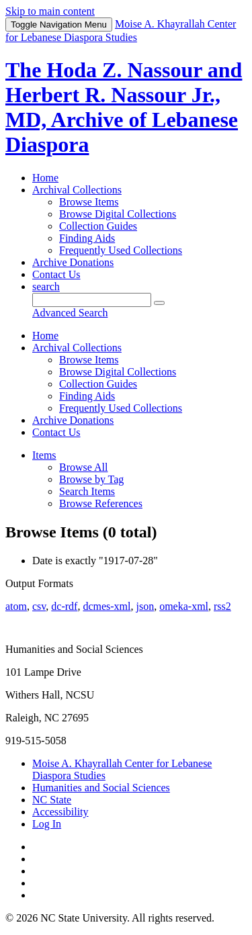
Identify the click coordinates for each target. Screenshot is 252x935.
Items (44, 455)
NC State (51, 799)
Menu (59, 24)
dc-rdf (64, 606)
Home (45, 177)
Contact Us (56, 274)
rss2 (222, 606)
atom (16, 606)
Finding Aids (87, 238)
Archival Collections (77, 189)
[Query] (91, 300)
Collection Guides (98, 226)
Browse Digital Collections (117, 214)
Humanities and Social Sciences (101, 787)
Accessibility (60, 811)
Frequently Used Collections (120, 250)
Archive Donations (73, 262)
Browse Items (88, 202)
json (145, 606)
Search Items (87, 491)
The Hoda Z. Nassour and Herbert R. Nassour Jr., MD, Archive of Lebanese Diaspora (123, 107)
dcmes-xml (106, 606)
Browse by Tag (91, 479)
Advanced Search (70, 312)
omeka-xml (183, 606)
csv (39, 606)
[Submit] (159, 303)
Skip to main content (50, 11)
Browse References (100, 503)
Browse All (83, 467)
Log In (46, 824)
